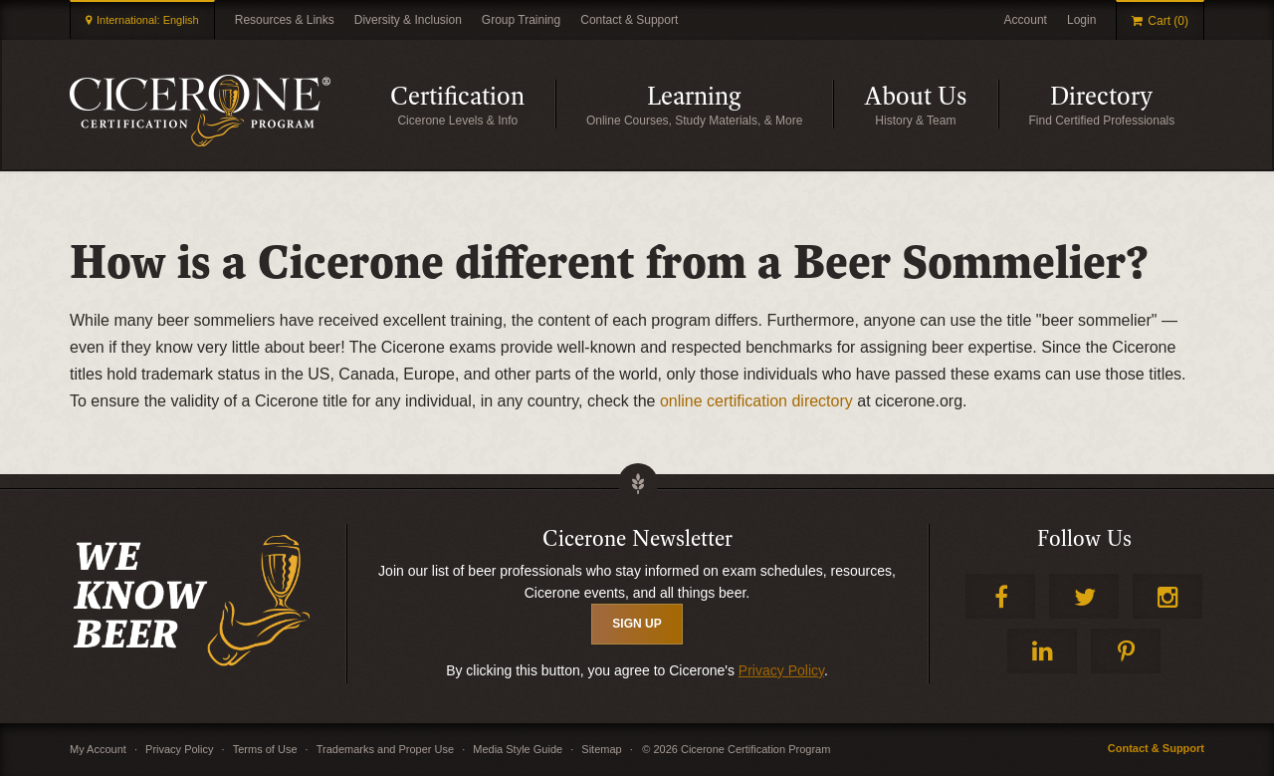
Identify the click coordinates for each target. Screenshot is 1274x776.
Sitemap (601, 749)
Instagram (1167, 596)
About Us (931, 104)
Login (1081, 20)
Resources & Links (284, 20)
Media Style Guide (517, 749)
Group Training (521, 20)
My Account (98, 749)
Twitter (1084, 596)
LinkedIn (1042, 651)
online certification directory (756, 400)
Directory (1127, 104)
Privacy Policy (781, 670)
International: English (148, 20)
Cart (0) (1168, 21)
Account (1025, 20)
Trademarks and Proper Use (385, 749)
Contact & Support (629, 20)
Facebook (1000, 596)
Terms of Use (265, 749)
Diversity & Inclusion (408, 20)
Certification (472, 104)
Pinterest (1126, 651)
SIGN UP (636, 624)
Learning (740, 104)
